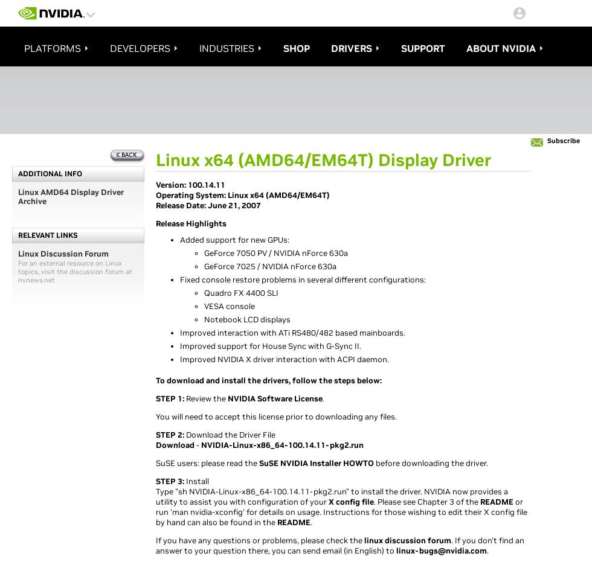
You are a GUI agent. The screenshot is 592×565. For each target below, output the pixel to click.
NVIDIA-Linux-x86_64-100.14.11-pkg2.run (282, 445)
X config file (351, 502)
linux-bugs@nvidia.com (441, 551)
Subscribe (563, 140)
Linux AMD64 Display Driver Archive (71, 196)
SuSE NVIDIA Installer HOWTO (316, 463)
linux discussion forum (407, 540)
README (496, 502)
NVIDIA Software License (275, 399)
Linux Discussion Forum (63, 254)
